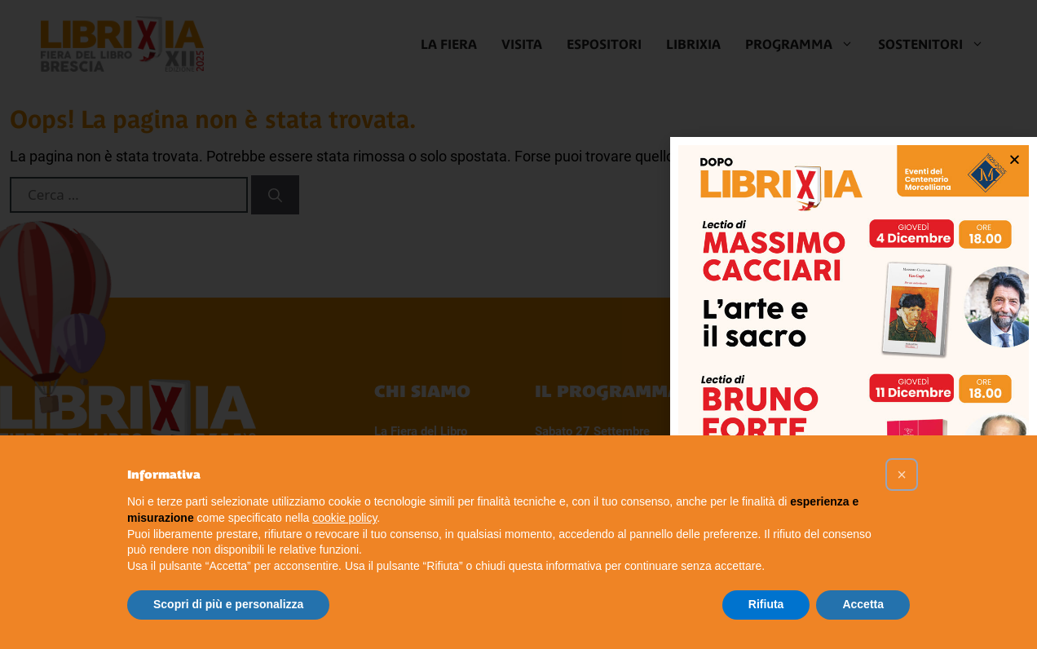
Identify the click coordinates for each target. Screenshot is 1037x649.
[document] (518, 324)
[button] (902, 474)
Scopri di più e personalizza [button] (228, 604)
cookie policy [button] (344, 517)
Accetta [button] (863, 604)
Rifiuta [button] (766, 604)
